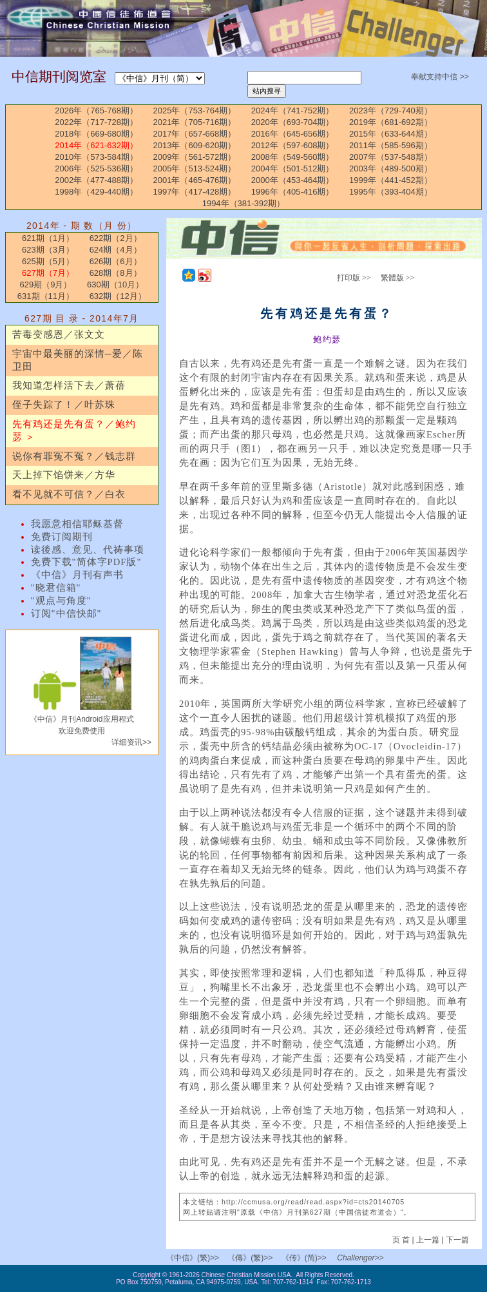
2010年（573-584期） (96, 157)
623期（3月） (48, 250)
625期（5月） (48, 261)
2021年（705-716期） (194, 122)
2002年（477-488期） (96, 180)
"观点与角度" (61, 600)
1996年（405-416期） (292, 192)
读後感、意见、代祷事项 (87, 550)
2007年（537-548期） (390, 157)
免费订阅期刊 (62, 537)
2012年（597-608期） (292, 145)
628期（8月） (116, 273)
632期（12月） (118, 296)
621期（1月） (48, 238)
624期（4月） (116, 250)
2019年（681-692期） (390, 122)
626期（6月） (116, 261)
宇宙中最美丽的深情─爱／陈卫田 (77, 360)
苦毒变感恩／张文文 (58, 334)
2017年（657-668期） (194, 134)
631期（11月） (45, 296)
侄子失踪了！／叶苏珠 (63, 405)
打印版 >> (354, 277)
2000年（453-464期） (292, 180)
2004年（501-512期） (292, 168)
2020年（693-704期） (292, 122)
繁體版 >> (398, 277)
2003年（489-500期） (390, 168)
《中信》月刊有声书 (77, 575)
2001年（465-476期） (194, 180)
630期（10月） (115, 284)
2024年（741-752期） (292, 110)
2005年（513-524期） (194, 168)
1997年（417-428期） (194, 192)
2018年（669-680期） (96, 134)
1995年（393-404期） (390, 192)
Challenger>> (360, 1257)
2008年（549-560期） (292, 157)
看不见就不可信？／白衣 (69, 494)
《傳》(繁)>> (249, 1257)
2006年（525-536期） (96, 168)
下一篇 (457, 1239)
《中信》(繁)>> (192, 1257)
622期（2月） (116, 238)
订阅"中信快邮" (66, 613)
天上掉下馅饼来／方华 (63, 475)
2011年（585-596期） (390, 145)
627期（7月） (48, 273)
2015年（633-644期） (390, 134)
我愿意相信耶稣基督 (77, 524)
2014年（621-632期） (96, 145)
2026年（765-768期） (96, 110)
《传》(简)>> (304, 1257)
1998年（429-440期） (96, 192)
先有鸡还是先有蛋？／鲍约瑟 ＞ (74, 430)
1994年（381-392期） (243, 203)
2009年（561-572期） (194, 157)
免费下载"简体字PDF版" (86, 562)
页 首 (402, 1239)
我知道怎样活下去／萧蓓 (69, 385)
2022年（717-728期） (96, 122)
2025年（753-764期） (194, 110)
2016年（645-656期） (292, 134)
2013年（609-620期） (194, 145)
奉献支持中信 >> (439, 76)
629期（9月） (45, 284)
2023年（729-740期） (390, 110)
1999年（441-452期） (390, 180)
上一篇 (427, 1239)
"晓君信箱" (56, 588)
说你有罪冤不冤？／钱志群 (74, 456)
